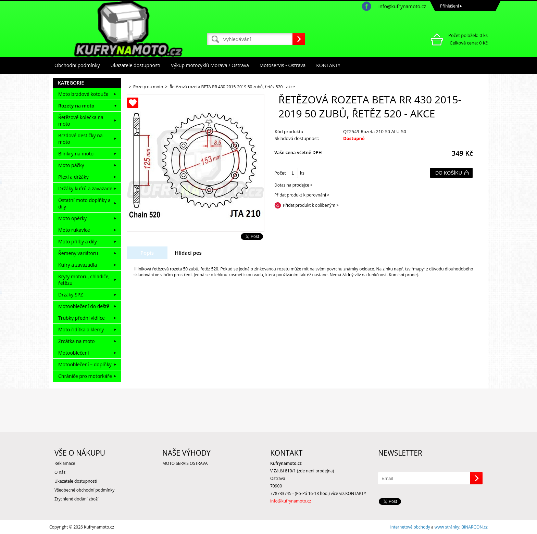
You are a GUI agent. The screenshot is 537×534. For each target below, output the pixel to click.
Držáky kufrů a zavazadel (86, 188)
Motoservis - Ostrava (282, 65)
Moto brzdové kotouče (83, 94)
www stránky (447, 527)
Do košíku (448, 173)
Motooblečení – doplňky (85, 364)
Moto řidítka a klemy (81, 329)
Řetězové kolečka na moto (80, 120)
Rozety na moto (76, 105)
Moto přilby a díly (77, 241)
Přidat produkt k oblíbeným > (311, 205)
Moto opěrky (72, 218)
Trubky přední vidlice (81, 318)
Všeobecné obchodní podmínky (84, 490)
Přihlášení (449, 6)
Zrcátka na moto (76, 341)
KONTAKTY (328, 65)
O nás (59, 472)
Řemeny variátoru (78, 253)
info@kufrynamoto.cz (402, 6)
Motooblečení (73, 352)
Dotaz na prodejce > (293, 185)
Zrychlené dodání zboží (76, 499)
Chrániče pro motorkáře (85, 376)
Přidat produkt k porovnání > (301, 195)
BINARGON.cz (474, 527)
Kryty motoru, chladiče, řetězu (84, 279)
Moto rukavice (74, 230)
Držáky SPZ (70, 294)
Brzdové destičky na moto (80, 138)
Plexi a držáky (73, 177)
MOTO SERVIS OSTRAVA (185, 463)
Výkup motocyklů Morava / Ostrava (210, 65)
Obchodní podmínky (77, 65)
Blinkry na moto (75, 153)
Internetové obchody (410, 527)
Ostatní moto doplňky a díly (84, 203)
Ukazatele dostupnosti (136, 65)
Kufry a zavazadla (77, 265)
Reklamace (64, 463)
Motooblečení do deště (84, 306)
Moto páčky (71, 165)
